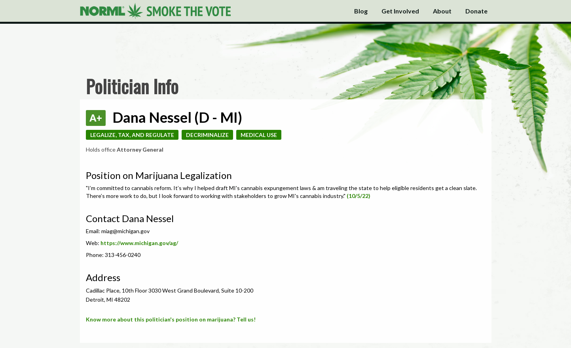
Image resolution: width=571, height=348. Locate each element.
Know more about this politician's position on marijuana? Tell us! (171, 319)
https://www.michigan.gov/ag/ (139, 243)
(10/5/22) (358, 195)
